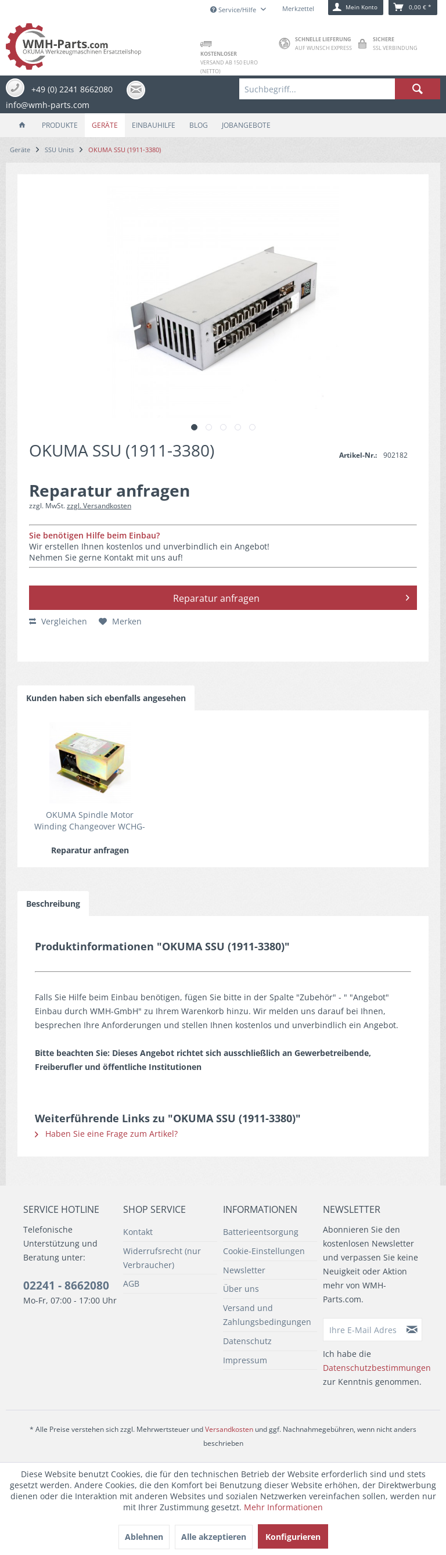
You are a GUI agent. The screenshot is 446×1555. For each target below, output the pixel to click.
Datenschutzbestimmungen (377, 1367)
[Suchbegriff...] (339, 88)
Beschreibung (53, 903)
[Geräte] (105, 125)
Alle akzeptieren (213, 1536)
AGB (131, 1283)
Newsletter (244, 1270)
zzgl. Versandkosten (99, 506)
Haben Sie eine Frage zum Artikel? (106, 1133)
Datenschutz (247, 1340)
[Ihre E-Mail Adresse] (363, 1329)
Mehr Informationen (283, 1507)
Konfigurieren (293, 1536)
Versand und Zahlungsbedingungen (267, 1314)
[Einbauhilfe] (153, 125)
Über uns (241, 1288)
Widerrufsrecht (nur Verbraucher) (162, 1257)
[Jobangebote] (246, 125)
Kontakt (138, 1231)
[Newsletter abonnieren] (412, 1329)
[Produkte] (60, 125)
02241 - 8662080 (66, 1285)
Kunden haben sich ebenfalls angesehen (106, 697)
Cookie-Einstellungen (264, 1250)
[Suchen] (417, 88)
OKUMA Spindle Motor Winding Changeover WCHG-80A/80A (89, 820)
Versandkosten (229, 1429)
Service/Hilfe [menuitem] (234, 9)
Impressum (245, 1360)
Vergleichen (58, 621)
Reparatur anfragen (291, 596)
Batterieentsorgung (260, 1231)
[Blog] (198, 125)
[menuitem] (339, 88)
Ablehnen (144, 1536)
